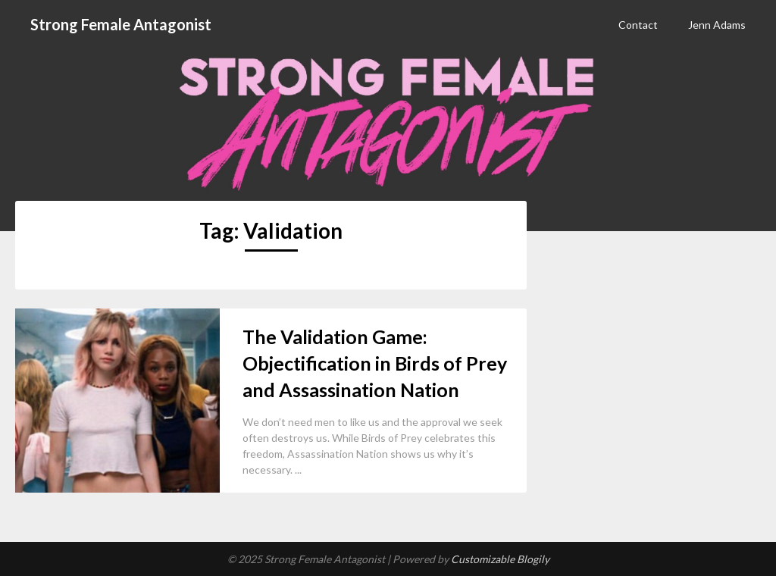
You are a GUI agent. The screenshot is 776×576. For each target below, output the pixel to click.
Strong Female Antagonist (120, 24)
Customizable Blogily (500, 559)
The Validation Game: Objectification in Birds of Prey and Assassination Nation (374, 363)
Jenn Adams (717, 24)
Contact (638, 24)
